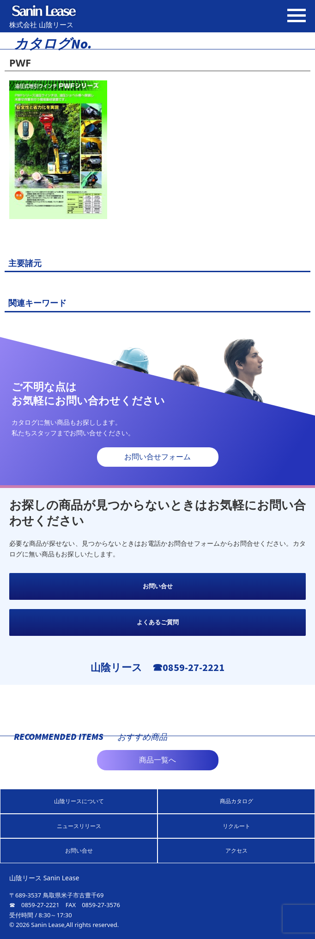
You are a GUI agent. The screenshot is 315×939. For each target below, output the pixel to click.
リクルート (236, 826)
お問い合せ (158, 586)
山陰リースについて (79, 801)
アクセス (236, 850)
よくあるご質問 (158, 622)
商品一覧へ (157, 760)
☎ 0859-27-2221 (34, 905)
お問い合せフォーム (157, 457)
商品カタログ (236, 801)
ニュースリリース (79, 826)
